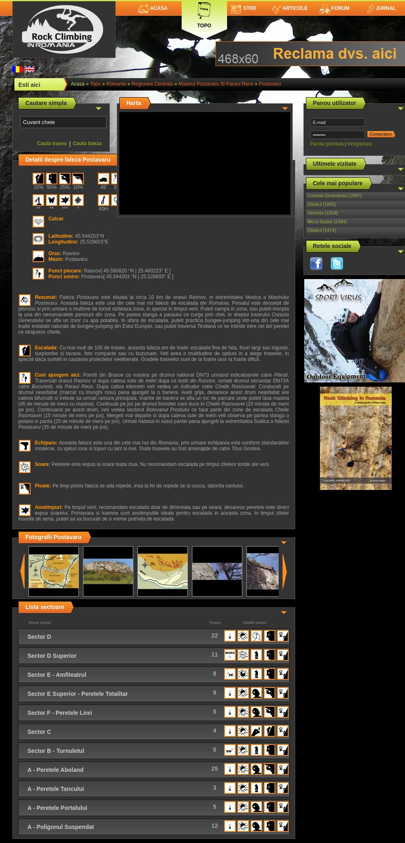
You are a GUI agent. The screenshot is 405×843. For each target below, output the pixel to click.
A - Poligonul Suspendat (60, 827)
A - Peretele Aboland (55, 770)
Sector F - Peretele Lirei (59, 712)
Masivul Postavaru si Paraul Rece (215, 84)
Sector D (39, 636)
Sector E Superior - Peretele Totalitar (77, 693)
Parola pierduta (326, 144)
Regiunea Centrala (152, 84)
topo (95, 84)
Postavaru (270, 84)
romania (116, 84)
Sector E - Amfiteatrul (56, 674)
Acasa (152, 8)
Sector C (39, 731)
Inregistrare (359, 144)
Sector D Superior (51, 655)
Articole (290, 8)
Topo (204, 13)
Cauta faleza (87, 143)
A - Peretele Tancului (55, 789)
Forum (334, 8)
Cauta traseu (52, 143)
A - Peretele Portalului (57, 808)
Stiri (243, 8)
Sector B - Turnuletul (55, 750)
